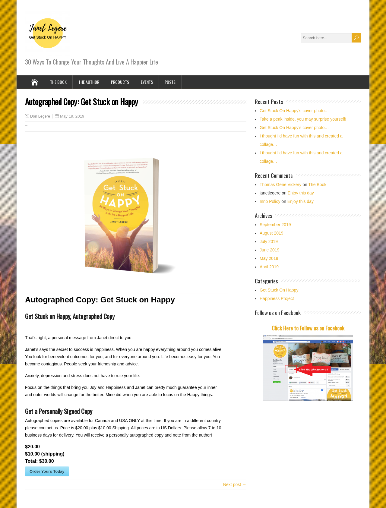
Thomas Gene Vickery (280, 184)
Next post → (234, 484)
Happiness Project (277, 298)
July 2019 (269, 241)
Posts (170, 82)
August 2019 (271, 233)
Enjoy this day (301, 193)
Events (147, 82)
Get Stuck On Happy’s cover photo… (294, 110)
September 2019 (275, 224)
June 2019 (269, 250)
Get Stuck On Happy (279, 290)
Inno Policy (270, 201)
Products (120, 82)
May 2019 (269, 258)
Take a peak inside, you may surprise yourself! (303, 119)
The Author (88, 82)
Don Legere (40, 116)
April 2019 (269, 266)
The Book (58, 82)
